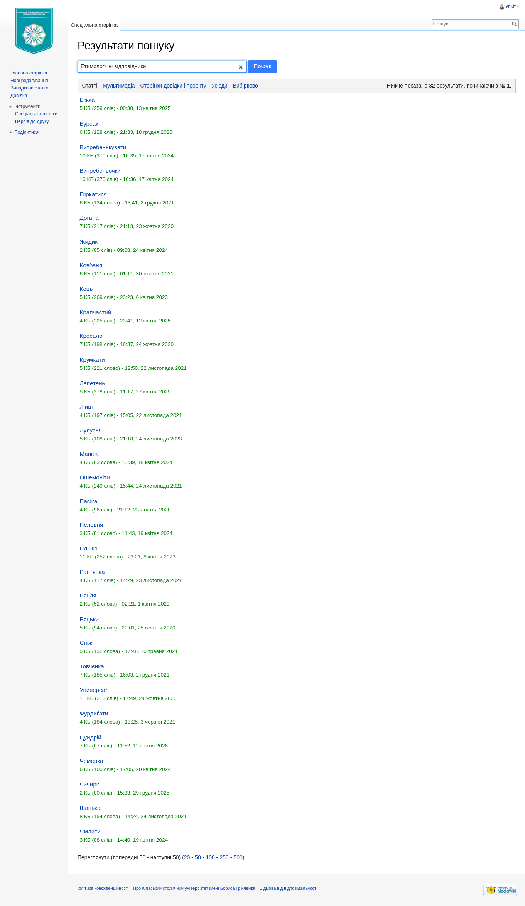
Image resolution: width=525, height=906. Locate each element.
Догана (89, 217)
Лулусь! (90, 430)
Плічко (89, 548)
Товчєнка (92, 666)
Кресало (91, 335)
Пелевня (91, 524)
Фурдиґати (94, 713)
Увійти (512, 6)
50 (198, 857)
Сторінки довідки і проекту (173, 86)
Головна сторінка (28, 73)
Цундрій (90, 737)
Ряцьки (89, 619)
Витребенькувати (103, 147)
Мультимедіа (119, 86)
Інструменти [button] (27, 106)
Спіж (86, 642)
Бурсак (89, 123)
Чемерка (91, 761)
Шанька (90, 808)
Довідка (18, 95)
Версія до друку (32, 121)
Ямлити (90, 831)
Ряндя (88, 595)
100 (210, 857)
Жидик (89, 241)
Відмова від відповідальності (288, 888)
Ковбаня (91, 265)
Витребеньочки (100, 170)
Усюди (220, 86)
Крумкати (92, 359)
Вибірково (245, 86)
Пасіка (89, 501)
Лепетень (92, 383)
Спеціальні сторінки (36, 113)
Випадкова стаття (29, 88)
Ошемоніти (95, 477)
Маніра (89, 453)
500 (237, 857)
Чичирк (89, 784)
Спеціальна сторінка (94, 25)
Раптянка (92, 572)
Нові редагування (29, 80)
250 (223, 857)
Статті (90, 86)
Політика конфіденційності (102, 888)
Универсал (94, 690)
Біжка (87, 99)
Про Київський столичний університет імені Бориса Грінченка (194, 888)
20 (187, 857)
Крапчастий (95, 312)
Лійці (86, 406)
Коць (86, 288)
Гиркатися (93, 194)
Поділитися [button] (26, 132)
